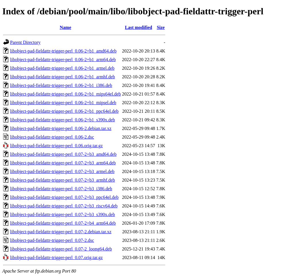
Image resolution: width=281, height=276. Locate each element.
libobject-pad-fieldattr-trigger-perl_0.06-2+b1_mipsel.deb (63, 102)
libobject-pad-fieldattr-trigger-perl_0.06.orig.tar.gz (56, 145)
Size (161, 27)
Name (65, 27)
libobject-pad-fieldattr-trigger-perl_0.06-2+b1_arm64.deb (63, 59)
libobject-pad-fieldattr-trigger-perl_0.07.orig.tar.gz (56, 257)
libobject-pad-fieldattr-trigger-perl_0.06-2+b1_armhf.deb (62, 76)
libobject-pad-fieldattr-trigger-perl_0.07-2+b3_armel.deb (62, 171)
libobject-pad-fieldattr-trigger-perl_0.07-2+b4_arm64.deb (63, 223)
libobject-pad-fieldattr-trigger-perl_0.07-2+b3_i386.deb (61, 188)
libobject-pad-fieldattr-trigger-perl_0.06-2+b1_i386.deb (61, 85)
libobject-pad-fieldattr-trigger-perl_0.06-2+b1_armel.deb (62, 68)
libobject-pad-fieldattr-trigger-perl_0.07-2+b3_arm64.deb (63, 162)
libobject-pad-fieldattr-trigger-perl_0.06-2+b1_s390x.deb (62, 119)
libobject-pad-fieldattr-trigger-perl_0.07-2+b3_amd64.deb (63, 154)
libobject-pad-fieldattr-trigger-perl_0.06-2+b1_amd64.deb (63, 50)
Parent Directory (25, 42)
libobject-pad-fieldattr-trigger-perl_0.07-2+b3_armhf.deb (62, 180)
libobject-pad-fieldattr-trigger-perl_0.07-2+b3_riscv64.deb (63, 205)
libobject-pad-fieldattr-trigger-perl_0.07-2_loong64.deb (61, 248)
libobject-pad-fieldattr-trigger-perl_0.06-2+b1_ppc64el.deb (64, 111)
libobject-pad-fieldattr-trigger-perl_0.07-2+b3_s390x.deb (62, 214)
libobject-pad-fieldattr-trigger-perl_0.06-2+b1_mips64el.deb (65, 94)
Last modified (138, 27)
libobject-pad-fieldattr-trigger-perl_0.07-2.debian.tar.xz (60, 231)
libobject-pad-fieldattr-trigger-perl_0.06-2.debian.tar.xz (60, 128)
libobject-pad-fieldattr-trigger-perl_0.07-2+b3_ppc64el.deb (64, 197)
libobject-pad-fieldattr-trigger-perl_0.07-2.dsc (52, 240)
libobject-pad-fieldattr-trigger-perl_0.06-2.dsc (52, 137)
